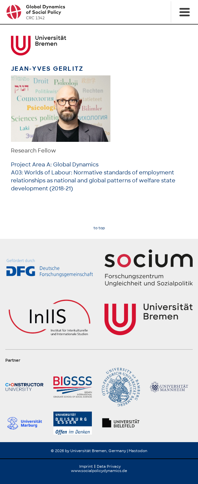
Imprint (86, 466)
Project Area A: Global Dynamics (55, 164)
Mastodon (138, 450)
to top (99, 228)
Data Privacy (109, 466)
